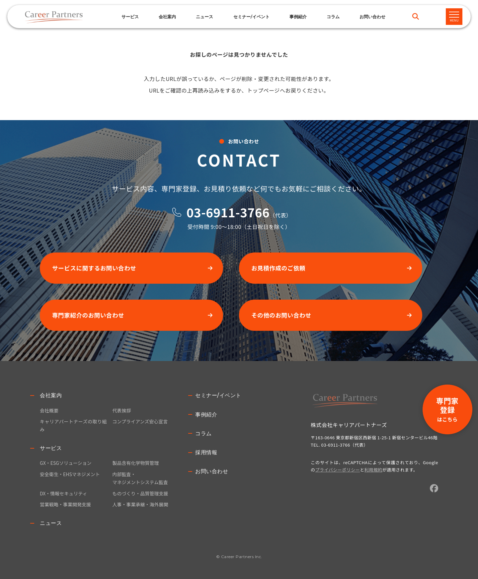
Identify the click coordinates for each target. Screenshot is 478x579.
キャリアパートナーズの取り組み (73, 425)
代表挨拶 (121, 410)
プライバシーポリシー (337, 470)
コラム (333, 16)
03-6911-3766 (228, 212)
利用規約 (373, 470)
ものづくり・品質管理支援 (140, 493)
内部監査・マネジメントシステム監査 (140, 478)
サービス (130, 16)
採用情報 (206, 452)
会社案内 (51, 395)
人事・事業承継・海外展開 (140, 504)
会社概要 (49, 410)
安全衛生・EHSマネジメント (70, 474)
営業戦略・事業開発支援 (65, 504)
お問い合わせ (211, 471)
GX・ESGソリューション (66, 463)
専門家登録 (447, 409)
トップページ (263, 90)
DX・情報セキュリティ (63, 493)
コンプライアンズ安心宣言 (140, 421)
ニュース (204, 16)
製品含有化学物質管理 (135, 463)
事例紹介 (298, 16)
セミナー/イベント (251, 16)
